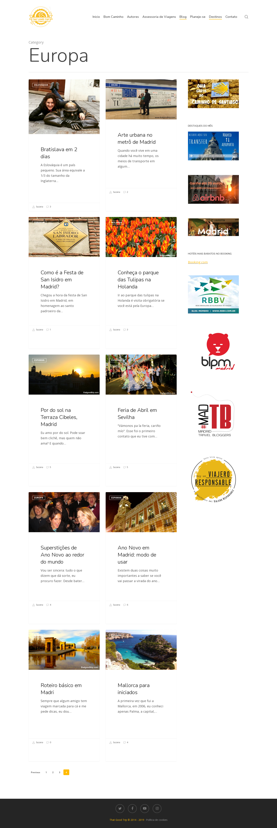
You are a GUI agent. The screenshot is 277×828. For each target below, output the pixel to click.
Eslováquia (41, 84)
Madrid (38, 643)
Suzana (37, 207)
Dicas (114, 84)
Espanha (39, 230)
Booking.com (198, 262)
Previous (35, 772)
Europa (38, 506)
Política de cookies (156, 819)
